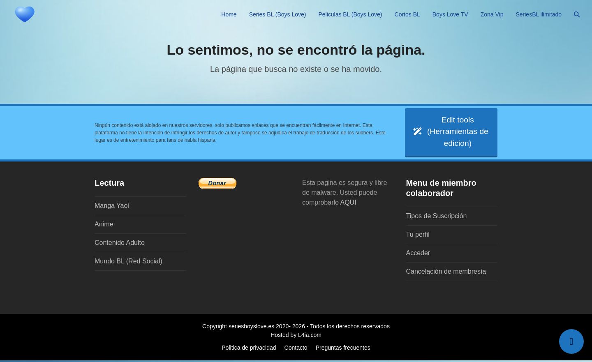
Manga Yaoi (112, 207)
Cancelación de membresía (446, 273)
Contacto (296, 349)
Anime (104, 225)
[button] (577, 14)
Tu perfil (418, 236)
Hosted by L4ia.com (296, 336)
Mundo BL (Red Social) (128, 262)
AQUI (348, 204)
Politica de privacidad (249, 349)
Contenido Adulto (120, 244)
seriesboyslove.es (251, 328)
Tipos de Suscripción (436, 217)
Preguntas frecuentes (343, 349)
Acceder (418, 254)
